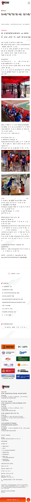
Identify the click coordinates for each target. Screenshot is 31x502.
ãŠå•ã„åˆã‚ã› (6, 471)
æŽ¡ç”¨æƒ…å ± (4, 466)
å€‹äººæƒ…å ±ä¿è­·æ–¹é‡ (7, 473)
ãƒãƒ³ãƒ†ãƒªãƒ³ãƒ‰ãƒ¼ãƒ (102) (10, 293)
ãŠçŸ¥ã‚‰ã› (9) (7, 286)
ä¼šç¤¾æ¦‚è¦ (4, 441)
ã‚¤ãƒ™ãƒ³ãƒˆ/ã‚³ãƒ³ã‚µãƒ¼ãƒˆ (6, 460)
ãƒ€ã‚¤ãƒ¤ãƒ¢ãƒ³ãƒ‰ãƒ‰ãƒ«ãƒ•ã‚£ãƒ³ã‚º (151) (13, 302)
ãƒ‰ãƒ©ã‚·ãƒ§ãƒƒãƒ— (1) (9, 312)
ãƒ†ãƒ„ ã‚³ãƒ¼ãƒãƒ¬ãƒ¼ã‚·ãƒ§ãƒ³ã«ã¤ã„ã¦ (10, 438)
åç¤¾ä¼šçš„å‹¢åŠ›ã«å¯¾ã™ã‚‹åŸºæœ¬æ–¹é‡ (12, 480)
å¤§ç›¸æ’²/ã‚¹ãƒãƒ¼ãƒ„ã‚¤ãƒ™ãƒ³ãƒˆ (8, 457)
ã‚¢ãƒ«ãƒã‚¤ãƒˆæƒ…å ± (6, 468)
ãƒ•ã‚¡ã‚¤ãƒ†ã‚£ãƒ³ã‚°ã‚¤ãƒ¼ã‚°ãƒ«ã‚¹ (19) (12, 299)
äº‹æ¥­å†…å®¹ (4, 443)
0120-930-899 (23, 257)
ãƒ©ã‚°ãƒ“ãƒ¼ (6, 452)
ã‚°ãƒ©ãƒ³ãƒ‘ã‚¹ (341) (7, 289)
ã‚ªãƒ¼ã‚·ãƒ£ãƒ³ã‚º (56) (8, 296)
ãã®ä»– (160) (6, 315)
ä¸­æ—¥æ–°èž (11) (7, 308)
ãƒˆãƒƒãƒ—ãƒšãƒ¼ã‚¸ (6, 435)
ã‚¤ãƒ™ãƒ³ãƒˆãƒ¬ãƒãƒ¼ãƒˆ (7, 463)
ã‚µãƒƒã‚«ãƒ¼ (6, 446)
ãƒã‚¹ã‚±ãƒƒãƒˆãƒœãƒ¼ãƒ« (9, 450)
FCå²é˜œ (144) (6, 305)
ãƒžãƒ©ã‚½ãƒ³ (6, 454)
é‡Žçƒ (4, 448)
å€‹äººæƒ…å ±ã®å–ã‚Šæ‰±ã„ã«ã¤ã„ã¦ (7, 476)
